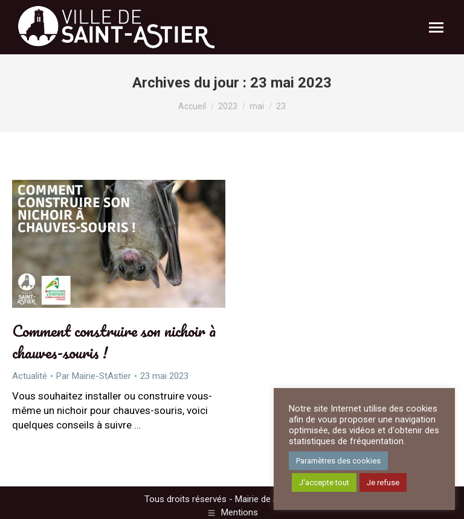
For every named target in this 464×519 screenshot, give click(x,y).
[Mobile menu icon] (436, 27)
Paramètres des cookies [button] (338, 460)
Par (93, 376)
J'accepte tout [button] (324, 482)
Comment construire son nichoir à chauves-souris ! (114, 341)
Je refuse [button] (383, 482)
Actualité (29, 376)
